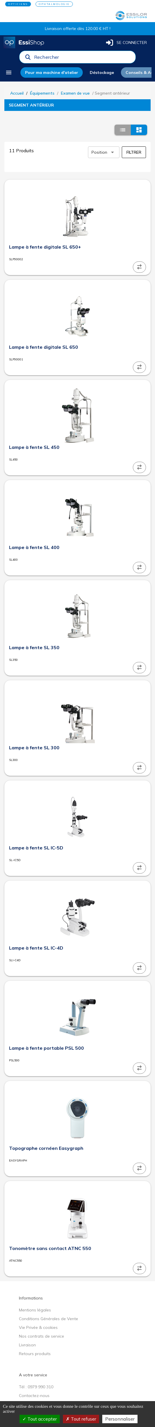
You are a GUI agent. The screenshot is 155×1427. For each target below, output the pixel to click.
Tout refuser (81, 1419)
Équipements (42, 93)
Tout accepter (39, 1419)
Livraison (27, 1345)
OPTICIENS (18, 4)
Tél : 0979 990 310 (36, 1386)
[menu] (10, 72)
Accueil (17, 93)
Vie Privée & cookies (38, 1327)
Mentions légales (35, 1310)
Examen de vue (75, 93)
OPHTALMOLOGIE (54, 4)
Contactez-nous (34, 1395)
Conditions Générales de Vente (48, 1318)
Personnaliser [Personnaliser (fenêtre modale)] (120, 1419)
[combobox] (83, 58)
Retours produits (35, 1353)
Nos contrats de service (41, 1336)
